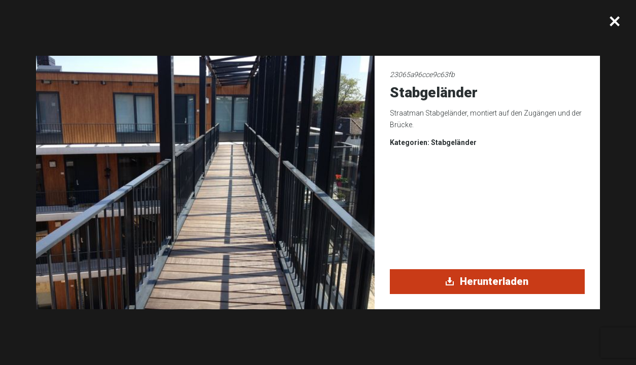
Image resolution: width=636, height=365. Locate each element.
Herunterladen (487, 281)
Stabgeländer (454, 142)
